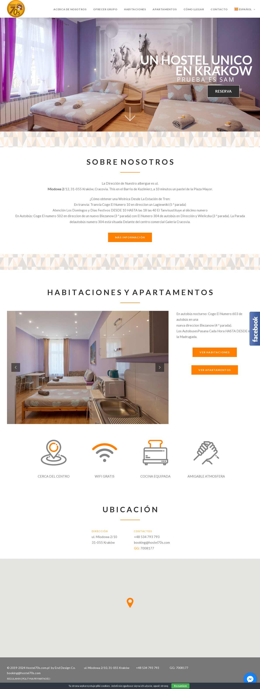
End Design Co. (65, 668)
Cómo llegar (194, 9)
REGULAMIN (14, 678)
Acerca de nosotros (70, 9)
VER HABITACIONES (215, 352)
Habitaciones (135, 9)
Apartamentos (165, 9)
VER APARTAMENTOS (214, 370)
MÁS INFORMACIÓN (130, 237)
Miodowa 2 (56, 189)
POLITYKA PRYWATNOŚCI (36, 678)
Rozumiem (180, 685)
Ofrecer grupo (105, 9)
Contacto (219, 9)
